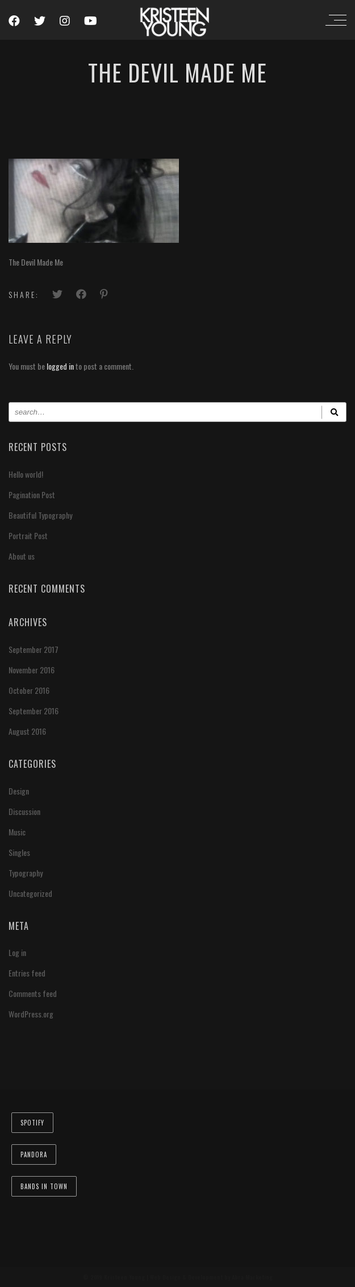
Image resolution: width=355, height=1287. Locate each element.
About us (22, 556)
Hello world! (26, 474)
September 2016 (34, 711)
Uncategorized (30, 893)
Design (19, 791)
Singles (19, 852)
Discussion (24, 811)
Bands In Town (44, 1186)
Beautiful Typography (40, 515)
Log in (17, 952)
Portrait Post (28, 535)
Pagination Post (32, 494)
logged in (60, 366)
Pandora (33, 1154)
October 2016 (29, 690)
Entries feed (27, 973)
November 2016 (32, 670)
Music (17, 832)
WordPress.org (31, 1014)
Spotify (32, 1122)
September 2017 (34, 649)
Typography (26, 873)
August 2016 (27, 731)
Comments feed (33, 993)
